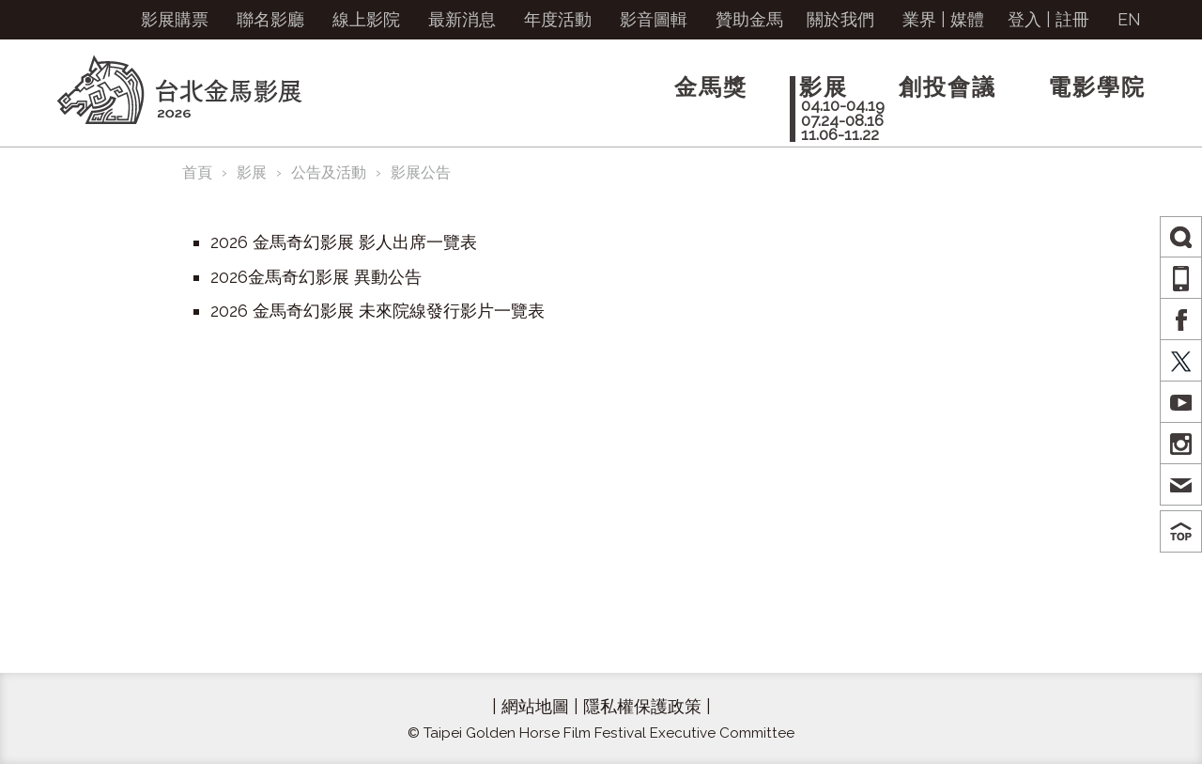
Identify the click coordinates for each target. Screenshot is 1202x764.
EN (1129, 19)
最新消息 (462, 19)
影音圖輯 (653, 19)
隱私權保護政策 (642, 706)
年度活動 (558, 19)
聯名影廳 (270, 19)
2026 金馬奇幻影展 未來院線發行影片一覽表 (377, 310)
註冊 (1072, 19)
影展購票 (174, 19)
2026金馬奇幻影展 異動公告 (316, 277)
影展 (252, 172)
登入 (1024, 19)
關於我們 (840, 19)
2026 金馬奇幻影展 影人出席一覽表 (343, 242)
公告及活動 (328, 172)
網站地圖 (535, 706)
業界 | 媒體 (943, 19)
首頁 (197, 172)
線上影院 (366, 19)
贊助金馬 (749, 19)
